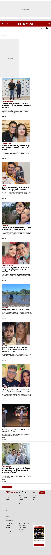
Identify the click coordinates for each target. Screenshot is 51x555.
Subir (42, 492)
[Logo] (25, 24)
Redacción (3, 359)
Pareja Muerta (6, 35)
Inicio (1, 35)
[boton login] (49, 24)
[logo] (8, 492)
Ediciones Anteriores (39, 545)
